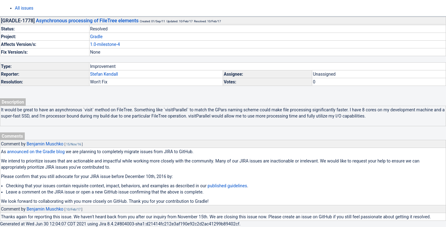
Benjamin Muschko (45, 143)
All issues (24, 8)
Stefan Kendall (104, 74)
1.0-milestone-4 (105, 44)
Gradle (96, 36)
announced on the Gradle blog (36, 151)
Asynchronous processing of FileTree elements (87, 21)
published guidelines (227, 185)
